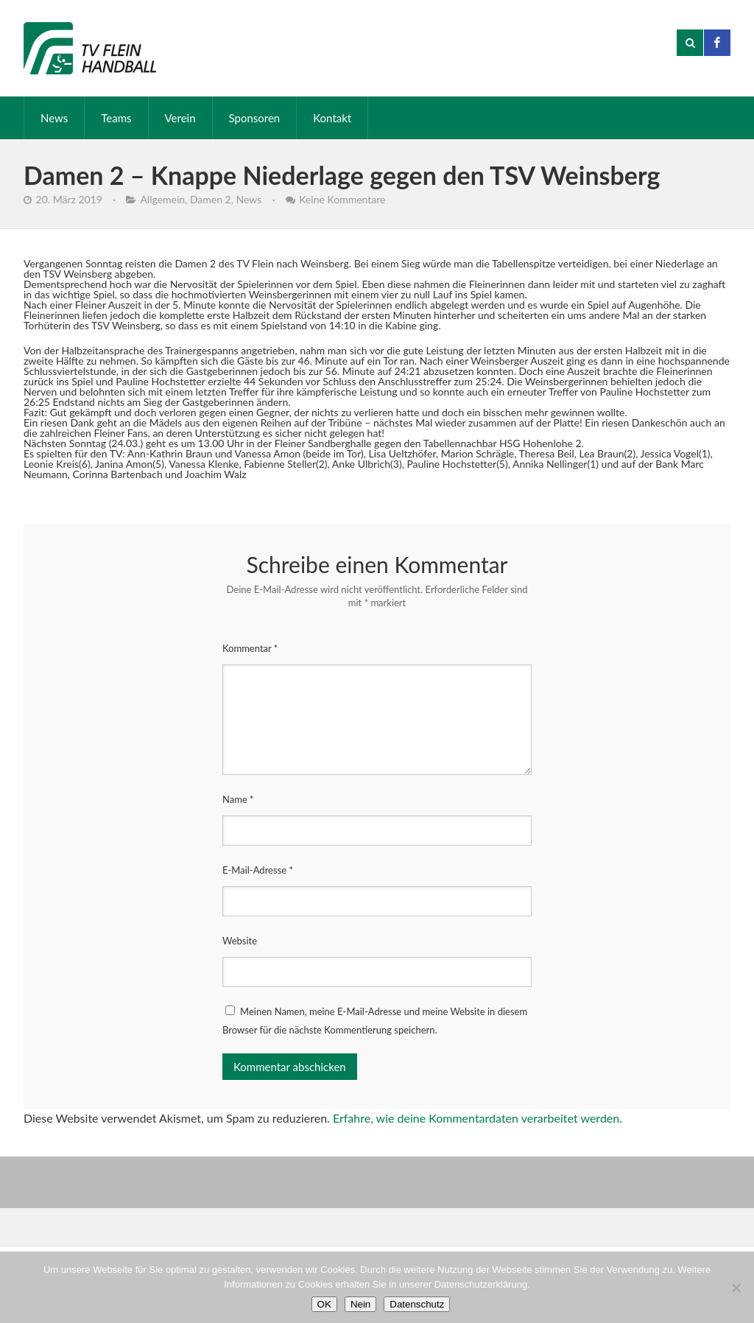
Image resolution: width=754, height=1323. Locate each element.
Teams (116, 117)
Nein (360, 1304)
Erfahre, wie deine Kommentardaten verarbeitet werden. (477, 1118)
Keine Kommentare (342, 199)
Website (239, 941)
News (54, 117)
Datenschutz (417, 1304)
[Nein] (735, 1287)
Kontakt (332, 117)
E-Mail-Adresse (257, 870)
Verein (180, 117)
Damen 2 (210, 199)
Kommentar (250, 648)
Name (238, 799)
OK (324, 1304)
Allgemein (162, 199)
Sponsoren (255, 117)
